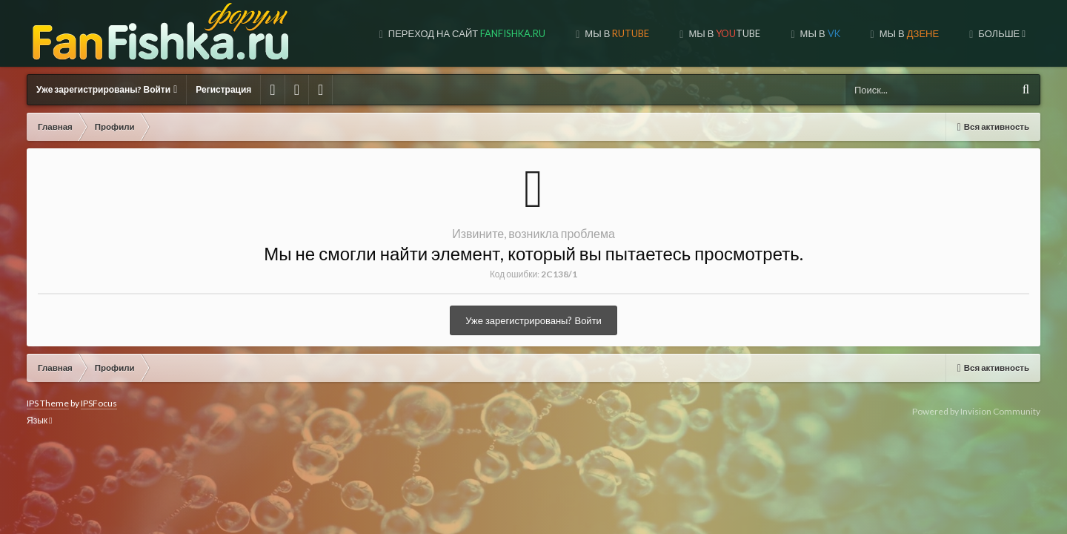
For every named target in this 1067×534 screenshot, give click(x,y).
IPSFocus (99, 403)
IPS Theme (48, 403)
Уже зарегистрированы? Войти (106, 89)
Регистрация (223, 89)
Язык (39, 420)
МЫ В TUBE (615, 33)
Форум (1004, 33)
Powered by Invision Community (976, 411)
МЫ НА (906, 33)
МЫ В (507, 33)
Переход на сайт (357, 33)
